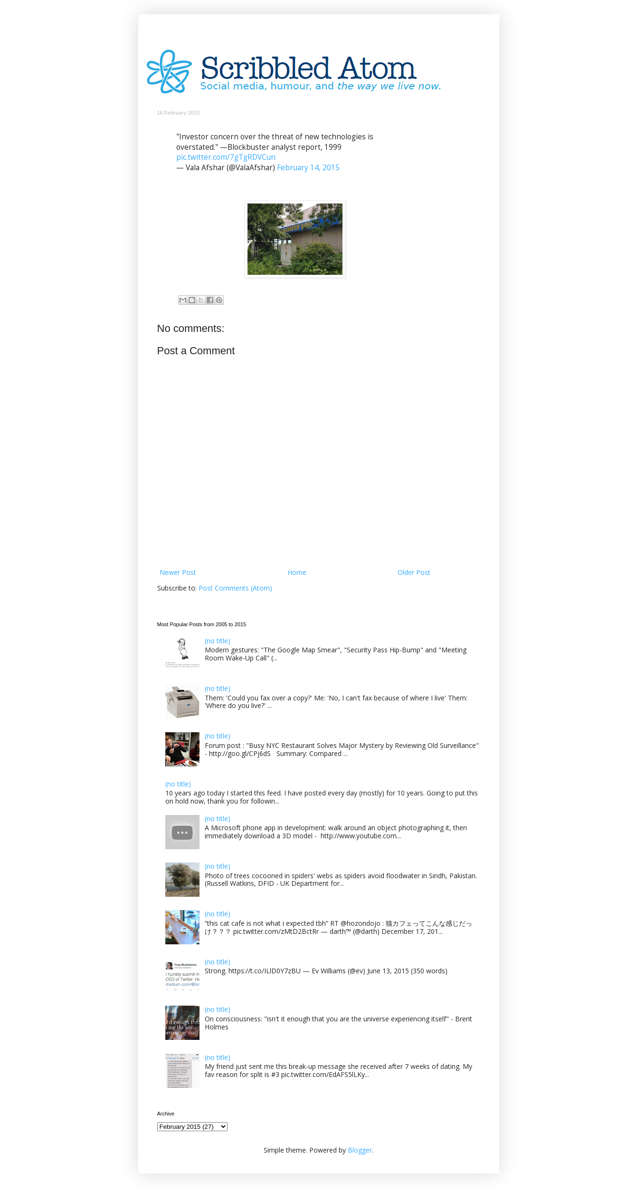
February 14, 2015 (308, 168)
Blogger (360, 1149)
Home (296, 572)
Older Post (414, 572)
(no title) (217, 640)
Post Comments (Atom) (235, 587)
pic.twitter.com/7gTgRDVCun (226, 157)
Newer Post (178, 572)
